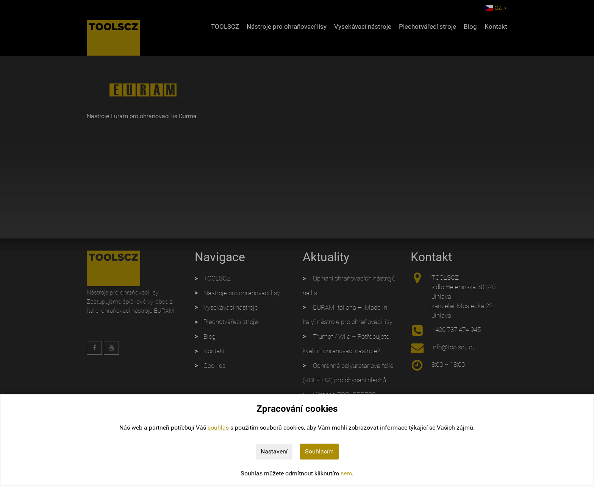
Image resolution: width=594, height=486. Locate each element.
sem (346, 473)
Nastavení (274, 451)
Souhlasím (319, 451)
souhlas (218, 427)
